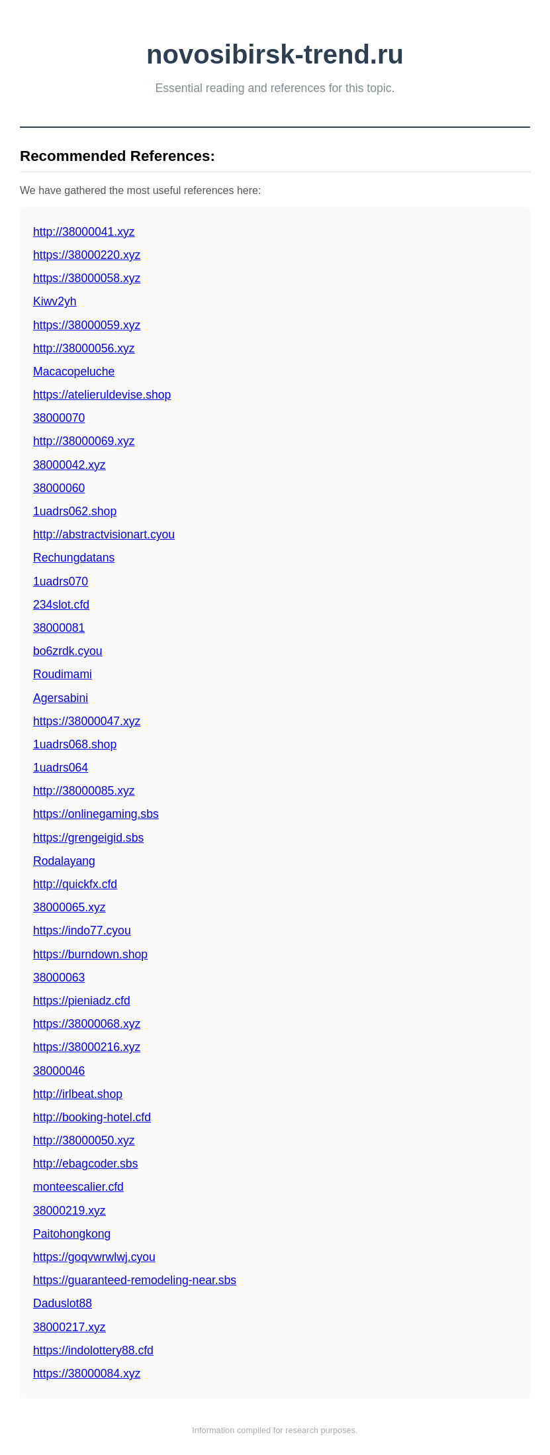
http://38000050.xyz (84, 1140)
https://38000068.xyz (86, 1023)
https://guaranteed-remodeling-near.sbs (134, 1280)
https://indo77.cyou (82, 930)
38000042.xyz (69, 465)
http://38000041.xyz (84, 231)
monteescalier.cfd (78, 1186)
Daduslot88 (62, 1303)
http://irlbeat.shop (77, 1094)
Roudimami (62, 674)
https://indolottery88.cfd (93, 1350)
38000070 (59, 418)
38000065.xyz (69, 907)
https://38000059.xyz (86, 325)
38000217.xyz (69, 1327)
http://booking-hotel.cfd (92, 1117)
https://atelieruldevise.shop (102, 394)
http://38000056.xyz (84, 348)
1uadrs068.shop (74, 744)
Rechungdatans (74, 557)
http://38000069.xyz (84, 441)
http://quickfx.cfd (75, 884)
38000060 (59, 488)
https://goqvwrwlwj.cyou (94, 1257)
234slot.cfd (61, 604)
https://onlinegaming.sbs (96, 814)
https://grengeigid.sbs (88, 837)
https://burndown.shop (90, 954)
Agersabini (60, 698)
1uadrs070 (60, 581)
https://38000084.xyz (86, 1373)
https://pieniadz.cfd (81, 1000)
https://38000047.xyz (86, 721)
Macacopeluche (74, 371)
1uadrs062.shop (74, 511)
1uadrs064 (60, 767)
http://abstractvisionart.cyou (104, 534)
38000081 (59, 627)
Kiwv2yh (55, 301)
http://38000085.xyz (84, 790)
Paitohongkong (72, 1233)
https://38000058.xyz (86, 278)
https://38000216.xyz (86, 1047)
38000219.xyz (69, 1210)
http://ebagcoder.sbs (85, 1163)
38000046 (59, 1071)
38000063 (59, 977)
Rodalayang (64, 861)
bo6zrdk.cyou (68, 651)
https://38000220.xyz (86, 255)
